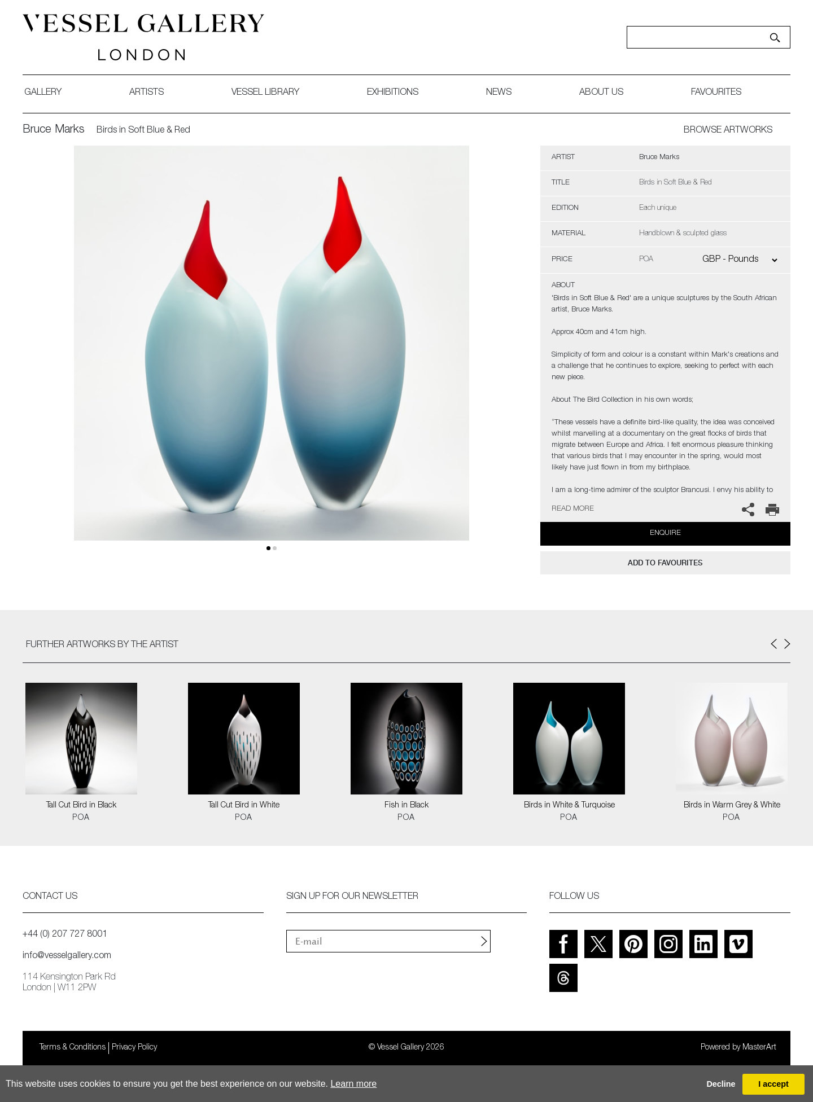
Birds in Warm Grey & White (732, 806)
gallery (43, 93)
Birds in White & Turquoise (569, 806)
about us (601, 93)
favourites (716, 93)
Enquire (665, 533)
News (499, 93)
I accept (773, 1083)
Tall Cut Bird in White (243, 806)
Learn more (353, 1083)
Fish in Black (406, 806)
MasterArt (759, 1048)
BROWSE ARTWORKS (728, 130)
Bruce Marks (54, 130)
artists (146, 93)
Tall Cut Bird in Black (81, 806)
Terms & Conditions (73, 1048)
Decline (720, 1083)
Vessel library (265, 93)
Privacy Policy (134, 1048)
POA (81, 818)
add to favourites (665, 563)
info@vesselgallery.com (67, 956)
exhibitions (392, 93)
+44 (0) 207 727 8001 (65, 934)
